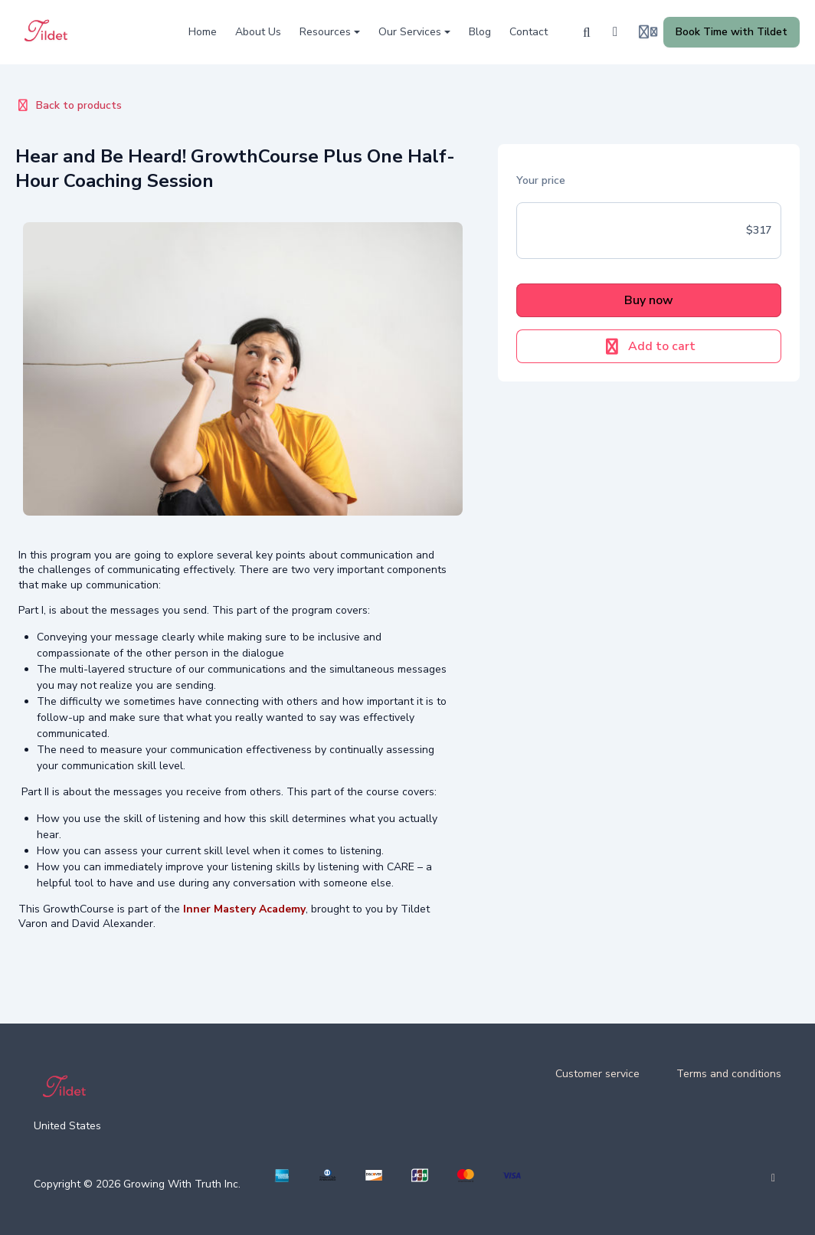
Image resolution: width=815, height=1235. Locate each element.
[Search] (586, 32)
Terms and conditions (728, 1073)
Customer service (597, 1073)
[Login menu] (648, 32)
